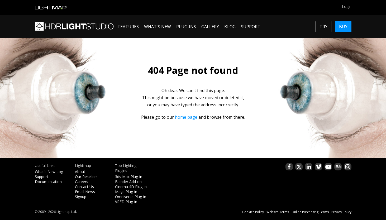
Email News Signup (85, 194)
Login (346, 6)
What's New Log (49, 171)
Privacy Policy (341, 212)
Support (41, 176)
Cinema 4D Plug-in (131, 186)
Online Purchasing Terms (310, 212)
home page (186, 117)
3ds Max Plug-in (128, 176)
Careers (81, 181)
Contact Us (84, 186)
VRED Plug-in (126, 201)
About (80, 171)
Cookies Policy (253, 212)
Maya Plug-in (126, 191)
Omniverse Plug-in (130, 196)
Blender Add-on (128, 181)
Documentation (48, 181)
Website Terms (277, 212)
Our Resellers (86, 176)
